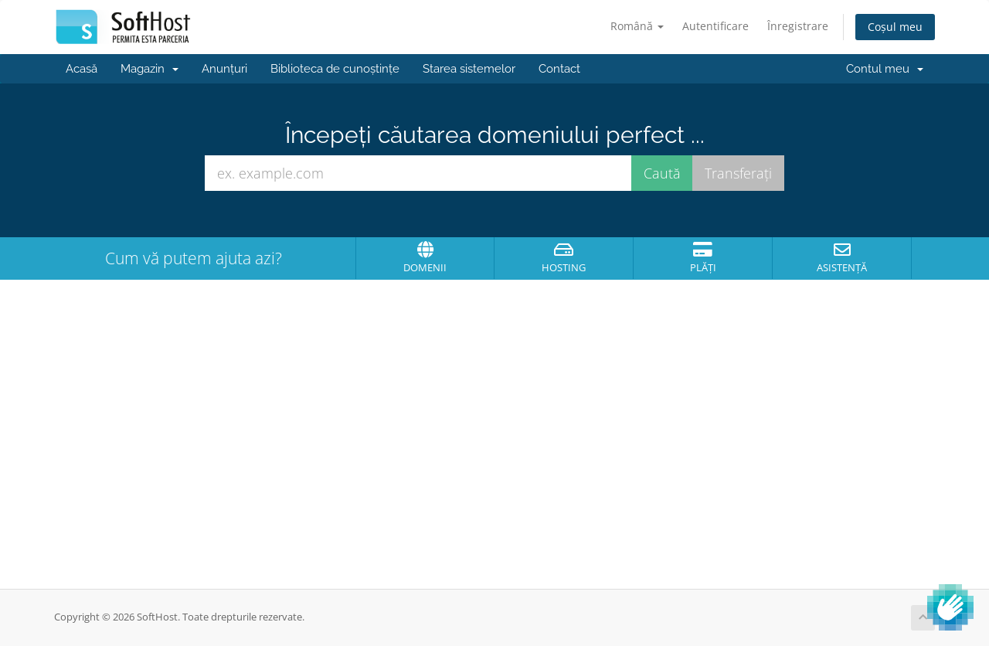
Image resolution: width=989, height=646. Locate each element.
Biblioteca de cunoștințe (334, 69)
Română (637, 26)
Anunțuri (224, 69)
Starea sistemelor (469, 69)
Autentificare (715, 26)
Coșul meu (895, 26)
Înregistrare (797, 26)
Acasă (81, 69)
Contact (559, 69)
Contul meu (884, 69)
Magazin (149, 69)
